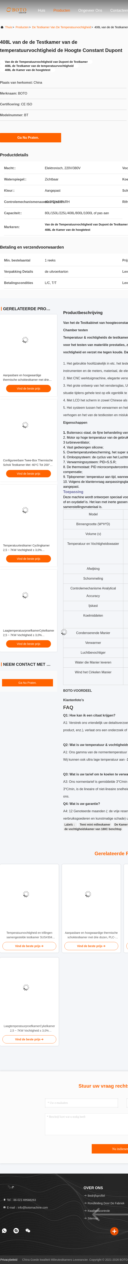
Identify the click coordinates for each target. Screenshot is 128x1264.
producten (22, 27)
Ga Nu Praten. (30, 137)
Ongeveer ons (90, 10)
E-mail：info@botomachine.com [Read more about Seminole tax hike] (25, 1207)
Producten (61, 10)
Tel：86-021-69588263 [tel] (19, 1200)
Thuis (8, 27)
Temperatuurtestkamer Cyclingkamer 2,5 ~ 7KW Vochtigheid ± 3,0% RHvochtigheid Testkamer (26, 550)
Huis (41, 10)
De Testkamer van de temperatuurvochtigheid (61, 27)
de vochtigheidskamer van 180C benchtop (92, 829)
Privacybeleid (8, 1259)
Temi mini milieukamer (95, 824)
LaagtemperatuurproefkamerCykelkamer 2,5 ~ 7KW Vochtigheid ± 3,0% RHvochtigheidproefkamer (28, 635)
